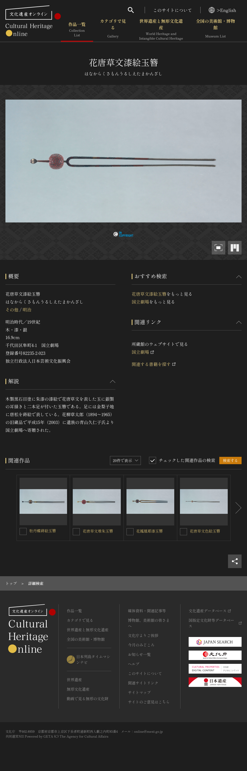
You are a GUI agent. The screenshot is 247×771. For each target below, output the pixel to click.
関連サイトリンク (143, 683)
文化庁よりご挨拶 (143, 635)
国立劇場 (140, 301)
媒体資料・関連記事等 (147, 610)
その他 (11, 309)
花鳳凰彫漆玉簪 (149, 531)
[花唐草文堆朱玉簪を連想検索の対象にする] (76, 531)
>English (222, 10)
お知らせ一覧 (139, 654)
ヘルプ (133, 664)
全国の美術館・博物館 (215, 30)
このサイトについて (172, 10)
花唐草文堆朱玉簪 (98, 531)
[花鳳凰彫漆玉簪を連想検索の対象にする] (130, 531)
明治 (27, 309)
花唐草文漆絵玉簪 (149, 294)
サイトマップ (139, 692)
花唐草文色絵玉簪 (205, 531)
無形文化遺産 (78, 689)
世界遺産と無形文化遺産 (161, 30)
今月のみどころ (141, 645)
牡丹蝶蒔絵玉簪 (42, 530)
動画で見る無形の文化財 (88, 698)
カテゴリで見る (113, 30)
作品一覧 (77, 29)
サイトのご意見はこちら (149, 702)
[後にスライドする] (236, 508)
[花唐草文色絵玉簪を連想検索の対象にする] (183, 531)
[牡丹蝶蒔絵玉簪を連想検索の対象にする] (23, 531)
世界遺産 (74, 679)
